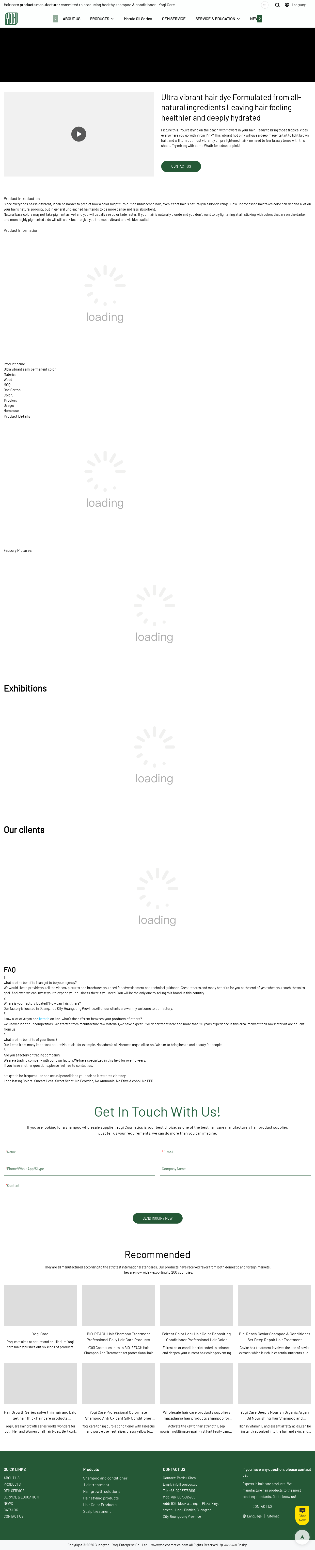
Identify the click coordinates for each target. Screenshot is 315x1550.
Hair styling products (101, 1498)
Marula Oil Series (138, 18)
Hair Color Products (100, 1504)
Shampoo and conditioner (105, 1478)
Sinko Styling (177, 64)
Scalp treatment (97, 1511)
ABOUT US (71, 18)
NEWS (255, 18)
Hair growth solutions (101, 1491)
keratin (44, 1019)
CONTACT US (13, 1516)
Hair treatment (96, 1484)
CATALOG (11, 1510)
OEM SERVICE (174, 18)
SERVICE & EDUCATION (215, 18)
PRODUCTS (99, 18)
